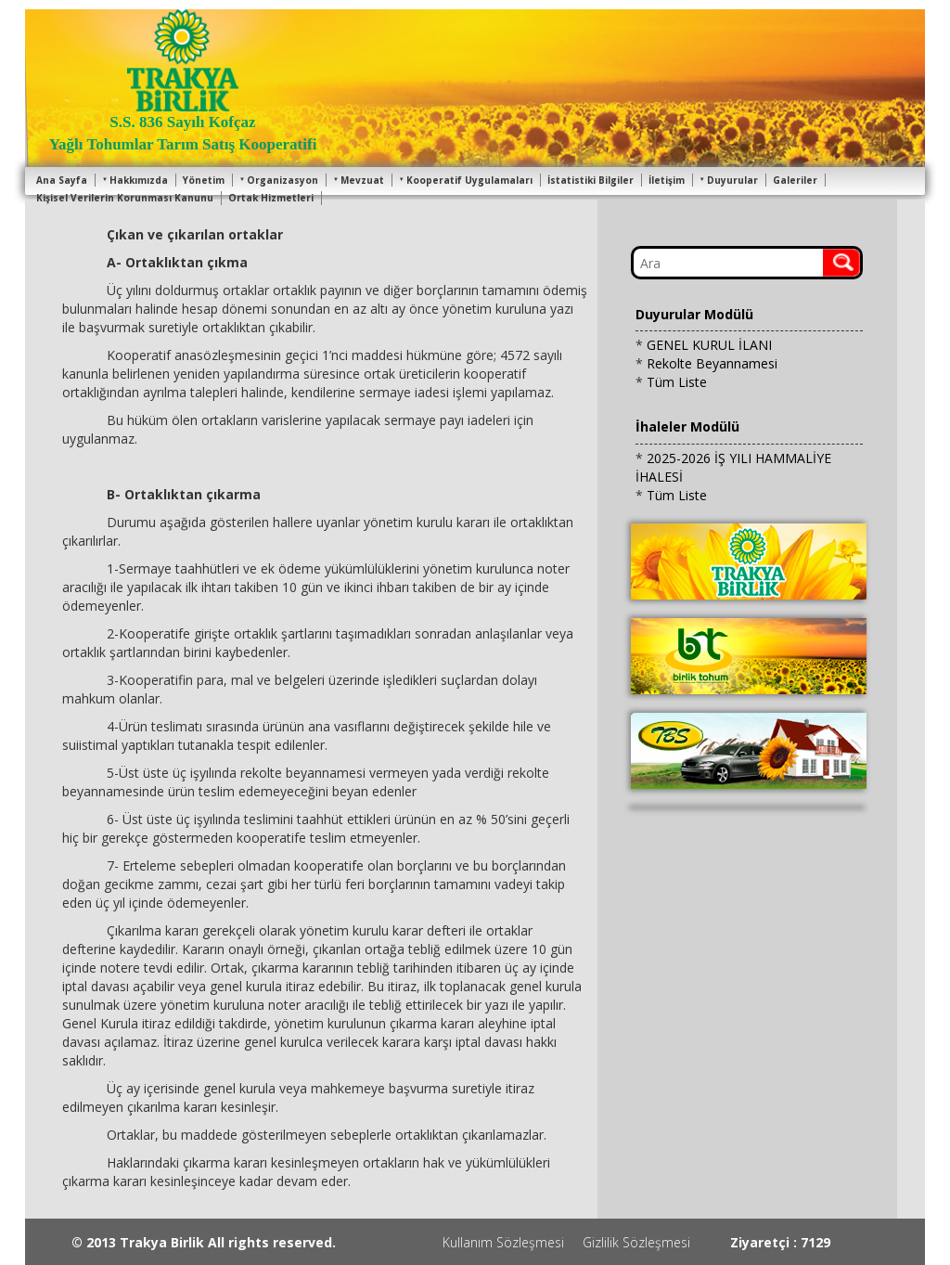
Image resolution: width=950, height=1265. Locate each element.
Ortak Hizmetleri (271, 197)
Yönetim (204, 180)
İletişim (666, 180)
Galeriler (795, 180)
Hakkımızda (135, 180)
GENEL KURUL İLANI (709, 345)
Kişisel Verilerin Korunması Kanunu (124, 197)
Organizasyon (278, 180)
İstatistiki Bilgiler (590, 180)
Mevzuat (358, 180)
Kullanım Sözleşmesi (503, 1242)
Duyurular (729, 180)
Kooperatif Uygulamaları (466, 180)
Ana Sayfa (61, 180)
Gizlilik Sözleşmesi (636, 1242)
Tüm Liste (677, 382)
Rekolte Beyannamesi (712, 363)
